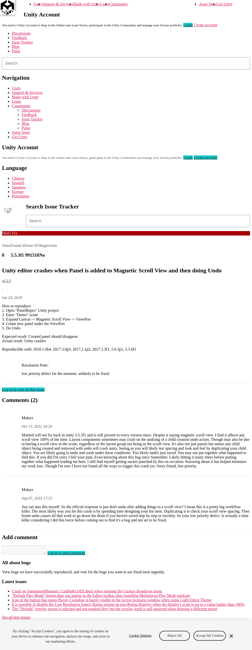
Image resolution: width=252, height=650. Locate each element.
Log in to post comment (71, 554)
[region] (126, 635)
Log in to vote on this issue (23, 389)
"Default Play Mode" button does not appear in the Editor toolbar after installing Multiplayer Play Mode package (101, 597)
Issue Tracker (22, 42)
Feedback (19, 38)
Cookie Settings (140, 635)
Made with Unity (86, 4)
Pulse (16, 51)
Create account (205, 25)
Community (118, 4)
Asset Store (208, 4)
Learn (104, 4)
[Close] (231, 636)
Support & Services (57, 4)
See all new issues (16, 619)
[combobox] (126, 63)
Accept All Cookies (209, 635)
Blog (15, 46)
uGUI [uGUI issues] (6, 281)
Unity (37, 4)
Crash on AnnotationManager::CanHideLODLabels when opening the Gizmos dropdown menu (87, 593)
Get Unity (225, 4)
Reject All (174, 635)
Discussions (21, 33)
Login (188, 25)
